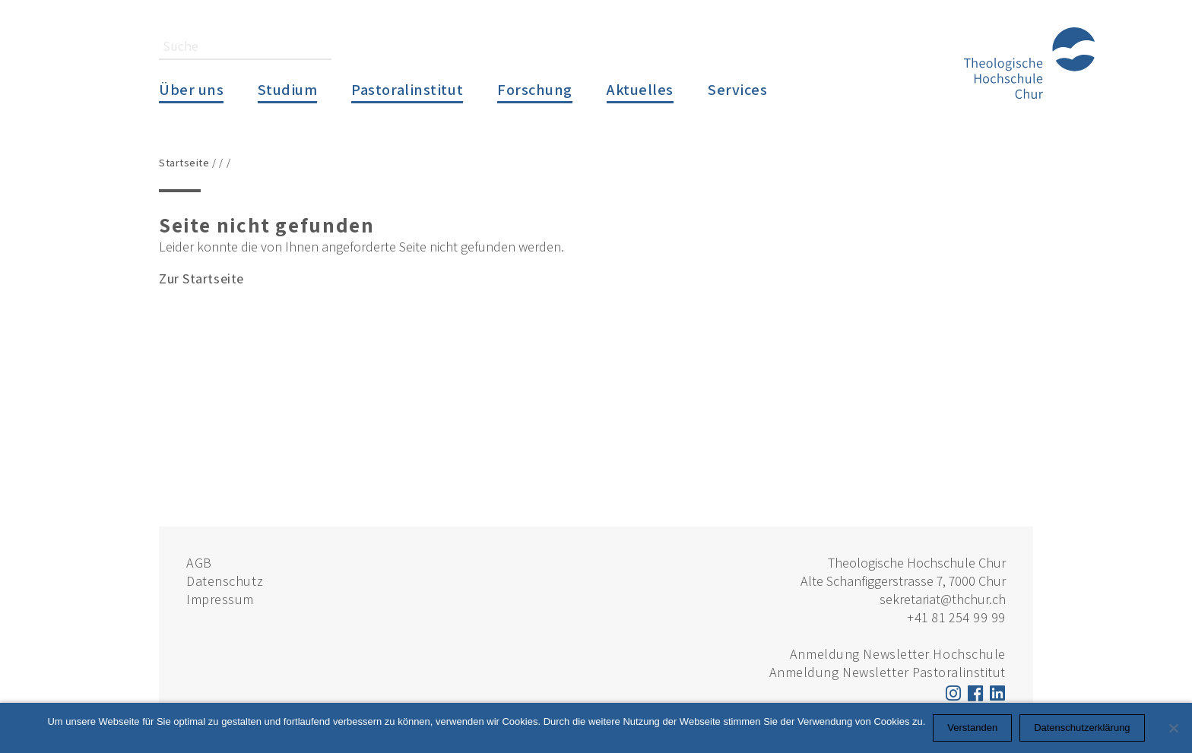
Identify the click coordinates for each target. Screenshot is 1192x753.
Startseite (184, 162)
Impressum (220, 599)
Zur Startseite (201, 278)
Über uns (191, 89)
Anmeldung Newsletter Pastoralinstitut (887, 672)
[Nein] (1173, 728)
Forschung (534, 89)
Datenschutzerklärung (1082, 727)
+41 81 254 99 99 (956, 617)
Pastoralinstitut (407, 89)
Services (737, 89)
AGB (199, 562)
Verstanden (972, 727)
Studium (287, 89)
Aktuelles (640, 89)
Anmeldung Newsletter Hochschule (898, 654)
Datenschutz (224, 581)
